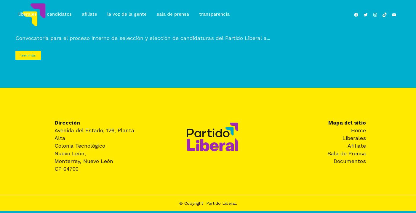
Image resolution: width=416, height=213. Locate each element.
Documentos (350, 161)
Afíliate (357, 146)
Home (358, 130)
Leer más (28, 55)
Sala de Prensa (346, 153)
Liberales (354, 138)
